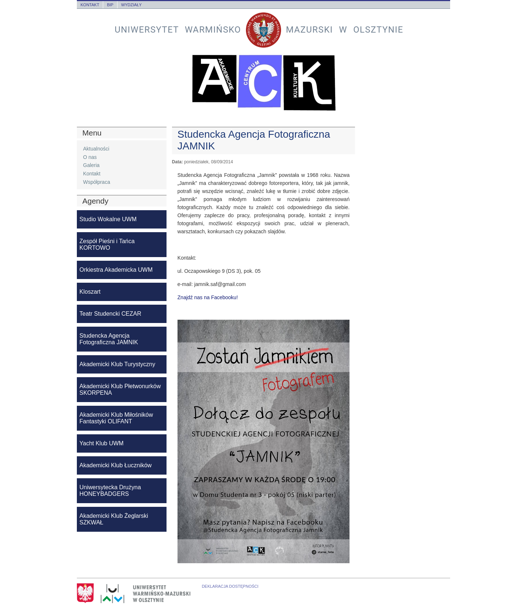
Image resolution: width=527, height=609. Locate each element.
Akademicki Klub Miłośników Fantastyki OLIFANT (116, 418)
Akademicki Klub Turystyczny (117, 364)
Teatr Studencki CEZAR (110, 314)
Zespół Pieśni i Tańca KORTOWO (107, 244)
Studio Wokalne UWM (108, 219)
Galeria (91, 165)
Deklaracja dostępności (230, 586)
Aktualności (96, 149)
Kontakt (90, 5)
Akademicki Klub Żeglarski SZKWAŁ (113, 519)
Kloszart (90, 292)
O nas (90, 157)
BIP (110, 5)
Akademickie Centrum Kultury (263, 83)
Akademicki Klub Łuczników (115, 465)
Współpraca (96, 182)
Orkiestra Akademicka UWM (116, 270)
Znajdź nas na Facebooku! (207, 297)
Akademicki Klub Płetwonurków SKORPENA (120, 389)
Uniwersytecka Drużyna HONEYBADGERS (110, 490)
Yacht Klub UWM (101, 443)
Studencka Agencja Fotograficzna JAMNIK (108, 339)
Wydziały (131, 5)
